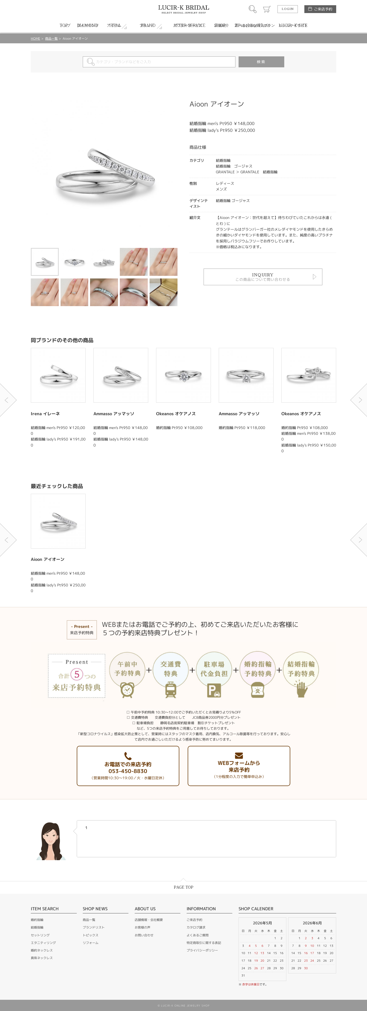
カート (267, 9)
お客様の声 (142, 927)
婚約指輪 (37, 920)
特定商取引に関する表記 (204, 943)
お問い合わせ (144, 935)
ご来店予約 (323, 9)
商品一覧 (51, 38)
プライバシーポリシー (202, 950)
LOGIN (288, 9)
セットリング (40, 935)
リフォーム (90, 943)
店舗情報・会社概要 (149, 920)
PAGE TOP (183, 887)
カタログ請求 (196, 927)
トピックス (90, 935)
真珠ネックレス (42, 958)
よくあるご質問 (198, 935)
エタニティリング (43, 943)
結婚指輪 (37, 927)
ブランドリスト (94, 927)
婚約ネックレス (42, 950)
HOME (35, 38)
